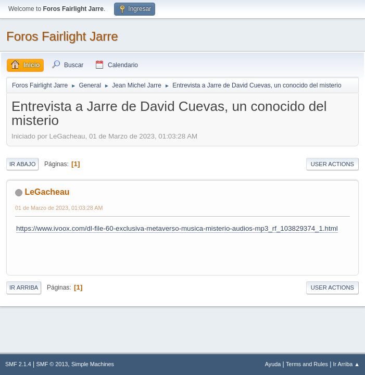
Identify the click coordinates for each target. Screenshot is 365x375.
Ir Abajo (22, 164)
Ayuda (273, 364)
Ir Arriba (23, 287)
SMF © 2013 (52, 364)
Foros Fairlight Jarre (62, 36)
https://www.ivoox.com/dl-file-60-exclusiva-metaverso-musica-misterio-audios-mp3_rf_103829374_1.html (177, 228)
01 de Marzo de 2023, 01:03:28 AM (59, 208)
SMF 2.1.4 (18, 364)
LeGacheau (46, 192)
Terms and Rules (307, 364)
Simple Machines (92, 364)
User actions (332, 164)
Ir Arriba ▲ (346, 364)
